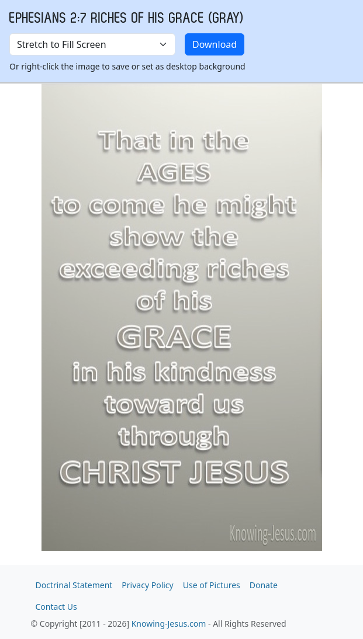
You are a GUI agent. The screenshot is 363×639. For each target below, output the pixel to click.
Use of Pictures (211, 585)
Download (214, 44)
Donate (264, 585)
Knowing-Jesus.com (169, 623)
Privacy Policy (147, 585)
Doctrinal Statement (74, 585)
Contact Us (56, 606)
